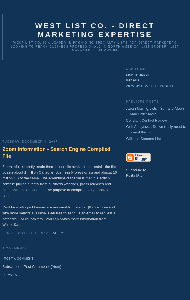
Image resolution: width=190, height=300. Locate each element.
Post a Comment (19, 258)
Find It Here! (137, 75)
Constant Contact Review (146, 120)
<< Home (10, 274)
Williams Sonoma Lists (144, 139)
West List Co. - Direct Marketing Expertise (95, 30)
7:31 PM (57, 233)
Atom (56, 266)
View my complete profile (150, 86)
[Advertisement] (60, 98)
